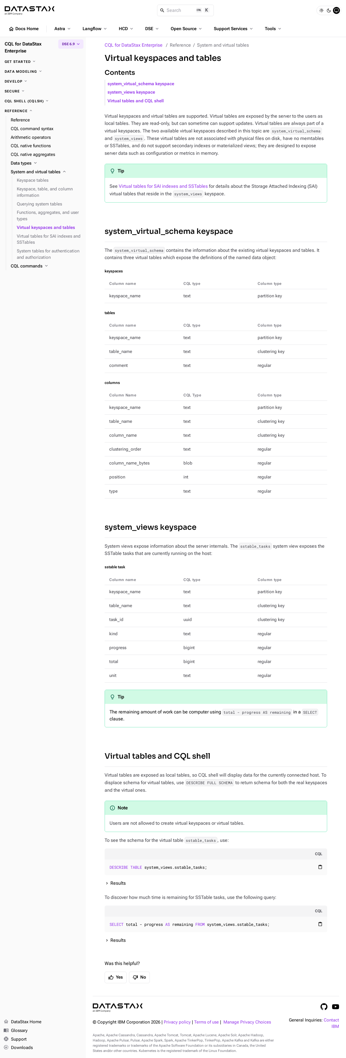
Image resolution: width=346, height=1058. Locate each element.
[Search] (185, 10)
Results (118, 883)
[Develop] (42, 81)
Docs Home (23, 29)
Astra (63, 28)
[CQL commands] (45, 266)
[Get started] (42, 62)
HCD (126, 28)
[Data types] (45, 163)
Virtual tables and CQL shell (136, 101)
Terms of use (206, 1022)
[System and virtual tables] (45, 172)
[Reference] (42, 111)
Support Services (234, 28)
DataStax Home (22, 1022)
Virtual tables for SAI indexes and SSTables (163, 186)
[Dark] (328, 10)
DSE (152, 28)
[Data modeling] (42, 72)
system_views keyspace (131, 92)
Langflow (95, 28)
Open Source (187, 28)
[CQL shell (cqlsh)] (42, 101)
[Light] (321, 10)
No (139, 977)
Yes (115, 977)
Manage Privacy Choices (247, 1022)
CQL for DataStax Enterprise (134, 45)
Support (15, 1039)
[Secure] (42, 91)
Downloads (18, 1048)
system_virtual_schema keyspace (141, 83)
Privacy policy (177, 1022)
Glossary (15, 1031)
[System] (336, 10)
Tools (273, 28)
